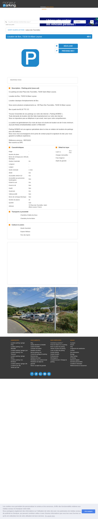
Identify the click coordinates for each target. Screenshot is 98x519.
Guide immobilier (35, 346)
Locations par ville (16, 365)
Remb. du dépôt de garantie (38, 365)
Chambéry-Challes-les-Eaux (29, 215)
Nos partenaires (74, 352)
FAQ (71, 346)
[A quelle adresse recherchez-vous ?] (37, 21)
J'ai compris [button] (88, 511)
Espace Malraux (25, 231)
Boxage (72, 354)
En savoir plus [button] (50, 516)
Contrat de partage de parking (39, 354)
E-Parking (73, 358)
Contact (72, 350)
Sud (30, 202)
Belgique (88, 15)
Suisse (93, 15)
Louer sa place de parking (57, 350)
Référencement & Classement (78, 365)
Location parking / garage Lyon (19, 350)
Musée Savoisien (26, 228)
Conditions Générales (76, 363)
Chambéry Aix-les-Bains (28, 218)
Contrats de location (36, 348)
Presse (72, 344)
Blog (32, 343)
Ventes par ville (15, 367)
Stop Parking (73, 356)
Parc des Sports (25, 235)
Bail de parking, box (36, 352)
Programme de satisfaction (77, 348)
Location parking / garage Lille (19, 363)
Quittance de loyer (36, 358)
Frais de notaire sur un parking (58, 344)
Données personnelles (76, 361)
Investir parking (54, 352)
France (83, 15)
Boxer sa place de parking (57, 346)
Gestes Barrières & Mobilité (38, 344)
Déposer (77, 15)
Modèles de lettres (36, 350)
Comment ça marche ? (56, 343)
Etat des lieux (34, 356)
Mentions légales (74, 360)
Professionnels (63, 15)
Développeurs (54, 358)
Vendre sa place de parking (57, 348)
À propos (72, 343)
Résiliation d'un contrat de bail (39, 360)
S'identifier (71, 15)
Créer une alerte (10, 24)
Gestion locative (54, 354)
